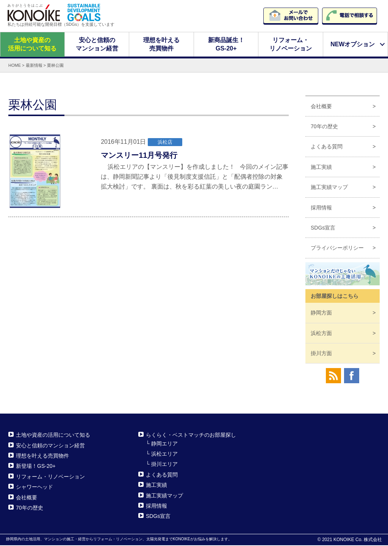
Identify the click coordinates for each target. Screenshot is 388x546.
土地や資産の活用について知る (32, 44)
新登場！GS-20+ (36, 467)
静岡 (321, 313)
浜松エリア (164, 455)
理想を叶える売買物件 (161, 44)
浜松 (321, 333)
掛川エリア (164, 465)
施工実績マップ (329, 188)
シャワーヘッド (34, 488)
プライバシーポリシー (337, 248)
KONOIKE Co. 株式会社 (357, 540)
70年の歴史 (324, 127)
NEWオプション (352, 44)
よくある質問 (327, 147)
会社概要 (321, 107)
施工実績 (321, 168)
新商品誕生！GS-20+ (226, 44)
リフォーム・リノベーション (290, 44)
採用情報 (321, 208)
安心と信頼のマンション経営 (96, 44)
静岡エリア (164, 444)
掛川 (321, 354)
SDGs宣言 (323, 228)
